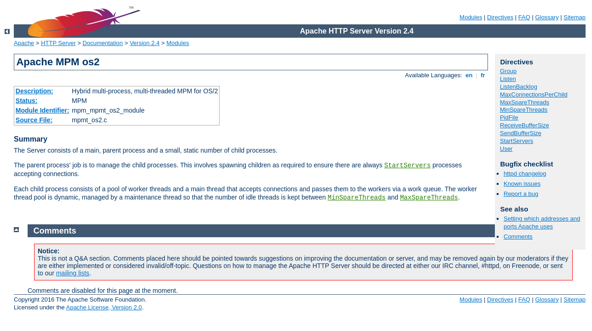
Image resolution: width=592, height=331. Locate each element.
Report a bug (521, 193)
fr (483, 75)
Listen (508, 78)
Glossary (546, 17)
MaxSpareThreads (429, 197)
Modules (470, 17)
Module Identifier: (43, 110)
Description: (34, 91)
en (469, 75)
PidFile (509, 117)
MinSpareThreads (357, 197)
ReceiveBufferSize (524, 125)
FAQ (524, 17)
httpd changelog (525, 173)
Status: (26, 100)
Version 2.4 (145, 43)
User (506, 148)
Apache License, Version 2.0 (104, 307)
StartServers (407, 165)
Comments (518, 236)
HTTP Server (58, 43)
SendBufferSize (520, 133)
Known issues (522, 183)
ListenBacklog (518, 86)
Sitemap (574, 17)
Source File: (34, 120)
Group (508, 71)
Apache (24, 43)
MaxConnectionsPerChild (534, 94)
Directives (500, 17)
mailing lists (72, 273)
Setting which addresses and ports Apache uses (542, 222)
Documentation (102, 43)
